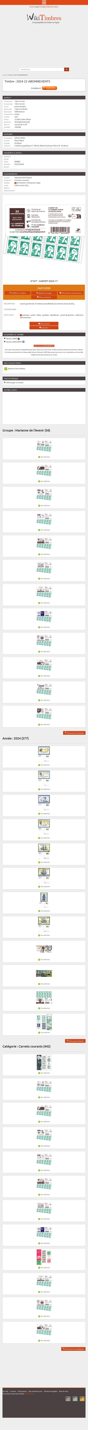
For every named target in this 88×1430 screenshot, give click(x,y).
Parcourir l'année (75, 1041)
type (38, 182)
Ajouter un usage (44, 293)
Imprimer (44, 327)
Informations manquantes (70, 293)
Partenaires (22, 1391)
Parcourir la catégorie (73, 1349)
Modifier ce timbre (17, 293)
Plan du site (63, 1391)
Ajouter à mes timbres (16, 368)
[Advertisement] (44, 43)
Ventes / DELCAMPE (14, 342)
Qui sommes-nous (35, 1391)
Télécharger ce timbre (13, 382)
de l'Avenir (21, 182)
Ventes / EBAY (12, 338)
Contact (13, 1391)
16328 (36, 7)
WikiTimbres (29, 1394)
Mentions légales (50, 1391)
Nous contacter (44, 297)
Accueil (4, 75)
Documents (44, 324)
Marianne (31, 182)
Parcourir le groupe (74, 733)
